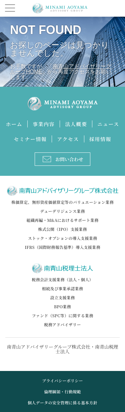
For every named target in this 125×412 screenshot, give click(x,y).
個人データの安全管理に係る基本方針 (62, 402)
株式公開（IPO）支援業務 (62, 229)
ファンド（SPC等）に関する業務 (62, 315)
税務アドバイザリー (62, 324)
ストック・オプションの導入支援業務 (62, 238)
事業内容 (44, 123)
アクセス (68, 138)
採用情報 (100, 138)
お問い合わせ (63, 159)
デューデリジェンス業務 (62, 211)
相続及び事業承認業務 (62, 288)
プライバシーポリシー (62, 380)
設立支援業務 (62, 297)
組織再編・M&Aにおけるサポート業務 (63, 220)
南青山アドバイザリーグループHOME (60, 68)
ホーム (14, 123)
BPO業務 (62, 306)
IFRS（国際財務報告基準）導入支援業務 (62, 247)
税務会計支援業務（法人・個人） (62, 279)
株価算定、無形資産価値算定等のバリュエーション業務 (62, 202)
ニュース (108, 123)
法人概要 (76, 123)
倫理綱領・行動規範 (62, 391)
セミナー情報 (30, 138)
